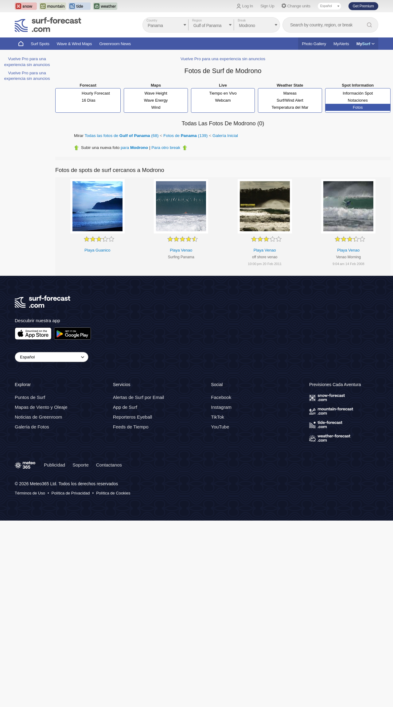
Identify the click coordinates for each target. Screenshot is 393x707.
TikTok (217, 417)
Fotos (358, 107)
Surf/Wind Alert (290, 100)
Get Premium (363, 6)
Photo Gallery (314, 43)
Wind (156, 107)
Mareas (290, 93)
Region (197, 20)
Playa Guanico (97, 250)
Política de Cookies (113, 493)
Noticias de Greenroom (38, 417)
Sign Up (267, 6)
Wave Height (156, 93)
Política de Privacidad (71, 493)
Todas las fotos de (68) (122, 135)
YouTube (220, 427)
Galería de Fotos (32, 427)
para (134, 147)
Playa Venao (181, 250)
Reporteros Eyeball (132, 417)
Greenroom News (115, 43)
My (365, 43)
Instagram (221, 407)
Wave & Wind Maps (74, 43)
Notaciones (358, 100)
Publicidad (54, 464)
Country (151, 20)
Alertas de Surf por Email (138, 397)
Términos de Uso (30, 493)
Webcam (223, 100)
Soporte (80, 464)
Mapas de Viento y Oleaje (41, 407)
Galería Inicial (225, 135)
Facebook (221, 397)
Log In (247, 6)
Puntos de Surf (30, 397)
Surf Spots (40, 43)
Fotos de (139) (185, 135)
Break (242, 20)
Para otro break (165, 147)
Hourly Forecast (96, 93)
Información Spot (358, 93)
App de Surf (125, 407)
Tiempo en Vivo (223, 93)
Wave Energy (156, 100)
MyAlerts (341, 43)
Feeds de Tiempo (131, 427)
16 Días (88, 100)
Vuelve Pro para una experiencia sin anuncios (223, 59)
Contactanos (109, 464)
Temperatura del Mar (289, 107)
